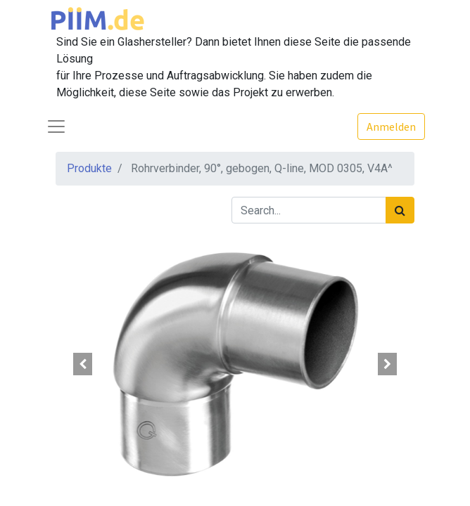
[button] (83, 364)
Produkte (89, 168)
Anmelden (391, 126)
